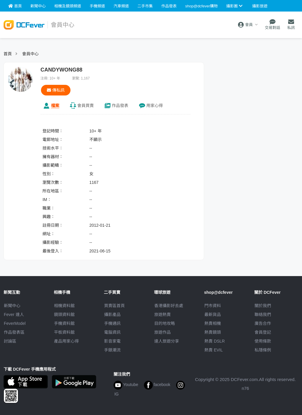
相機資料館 (64, 305)
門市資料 (212, 305)
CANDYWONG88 (61, 70)
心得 (154, 105)
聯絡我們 (263, 314)
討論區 (10, 341)
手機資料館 (64, 323)
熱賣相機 (212, 323)
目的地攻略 (164, 323)
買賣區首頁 (114, 305)
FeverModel (15, 323)
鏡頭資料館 (64, 314)
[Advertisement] (254, 99)
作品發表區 (14, 332)
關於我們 (263, 305)
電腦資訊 (112, 332)
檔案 (55, 105)
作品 (120, 105)
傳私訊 (56, 90)
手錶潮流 (112, 350)
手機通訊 (112, 323)
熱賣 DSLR (214, 341)
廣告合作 (263, 323)
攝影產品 (112, 314)
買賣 (85, 105)
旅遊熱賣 (162, 314)
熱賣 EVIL (213, 350)
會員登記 (263, 332)
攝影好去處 (168, 305)
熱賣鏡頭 (212, 332)
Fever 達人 (14, 314)
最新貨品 (212, 314)
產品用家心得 (66, 341)
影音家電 (112, 341)
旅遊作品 (162, 332)
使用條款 (263, 341)
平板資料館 (64, 332)
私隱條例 (263, 350)
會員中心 (30, 53)
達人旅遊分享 (166, 341)
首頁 (8, 53)
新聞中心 (12, 305)
